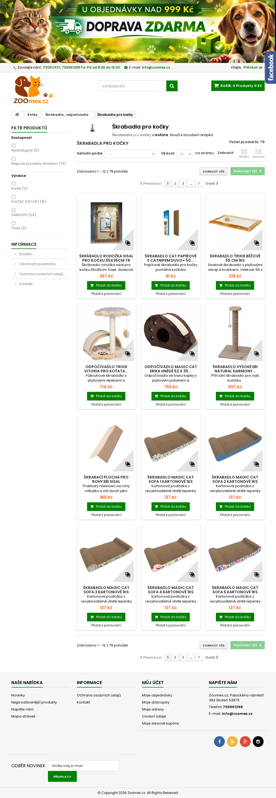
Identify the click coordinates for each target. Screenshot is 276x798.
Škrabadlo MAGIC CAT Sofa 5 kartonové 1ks (235, 589)
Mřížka (244, 154)
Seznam (258, 154)
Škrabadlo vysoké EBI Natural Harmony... (235, 369)
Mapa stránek (23, 716)
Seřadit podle (89, 153)
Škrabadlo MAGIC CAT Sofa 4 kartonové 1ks (170, 589)
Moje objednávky (157, 695)
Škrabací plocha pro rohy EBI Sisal (106, 479)
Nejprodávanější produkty (34, 702)
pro (131, 134)
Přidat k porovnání (106, 293)
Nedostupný (25, 150)
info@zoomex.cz (237, 713)
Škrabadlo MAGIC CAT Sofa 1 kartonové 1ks (170, 479)
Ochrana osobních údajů (41, 274)
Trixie (18, 228)
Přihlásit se (253, 67)
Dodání (25, 254)
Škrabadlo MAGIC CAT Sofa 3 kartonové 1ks (106, 589)
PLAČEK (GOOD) (28, 201)
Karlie (19, 188)
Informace (23, 244)
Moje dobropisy (156, 702)
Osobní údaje (154, 716)
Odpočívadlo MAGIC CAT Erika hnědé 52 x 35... (170, 369)
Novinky (18, 695)
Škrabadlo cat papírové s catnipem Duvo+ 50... (170, 258)
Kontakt (26, 284)
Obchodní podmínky (37, 264)
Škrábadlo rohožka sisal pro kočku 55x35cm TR (106, 258)
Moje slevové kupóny (160, 723)
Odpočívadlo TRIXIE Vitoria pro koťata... (106, 369)
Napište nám (22, 709)
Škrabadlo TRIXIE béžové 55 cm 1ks (235, 258)
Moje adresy (153, 709)
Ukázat (168, 153)
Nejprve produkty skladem (38, 163)
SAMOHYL (23, 214)
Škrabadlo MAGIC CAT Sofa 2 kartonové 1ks (235, 479)
